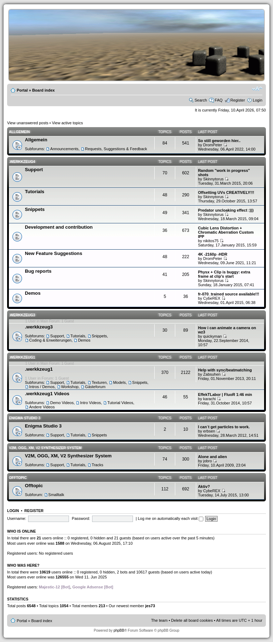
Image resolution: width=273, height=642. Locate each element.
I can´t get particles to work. (224, 427)
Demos (33, 293)
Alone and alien (212, 457)
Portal (22, 90)
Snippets (35, 209)
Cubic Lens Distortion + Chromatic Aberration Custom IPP (226, 232)
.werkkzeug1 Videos (47, 393)
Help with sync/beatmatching (225, 370)
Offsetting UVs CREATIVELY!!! (226, 192)
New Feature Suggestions (53, 253)
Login (257, 100)
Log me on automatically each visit (170, 518)
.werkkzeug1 (22, 357)
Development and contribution (59, 227)
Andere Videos (42, 407)
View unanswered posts (27, 123)
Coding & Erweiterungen (50, 340)
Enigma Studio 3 (25, 418)
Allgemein (19, 132)
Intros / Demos (42, 387)
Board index (43, 90)
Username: (16, 518)
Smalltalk (56, 495)
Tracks (97, 465)
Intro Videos (90, 403)
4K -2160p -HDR (213, 254)
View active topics (67, 123)
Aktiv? (204, 486)
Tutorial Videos (120, 403)
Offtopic (18, 478)
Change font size (257, 89)
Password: (81, 518)
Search (200, 100)
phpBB (118, 630)
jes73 (150, 606)
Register (237, 100)
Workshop (70, 387)
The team (159, 620)
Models (119, 382)
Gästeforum (95, 387)
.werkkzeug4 (22, 162)
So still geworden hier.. (219, 140)
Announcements (64, 149)
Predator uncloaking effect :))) (225, 210)
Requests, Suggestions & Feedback (116, 149)
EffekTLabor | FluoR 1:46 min (225, 394)
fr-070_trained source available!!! (228, 294)
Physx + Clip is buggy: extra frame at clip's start (224, 274)
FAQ (219, 100)
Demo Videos (62, 403)
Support (34, 169)
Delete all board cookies (192, 620)
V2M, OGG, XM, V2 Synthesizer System (45, 448)
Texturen (99, 382)
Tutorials (34, 191)
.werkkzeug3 (22, 315)
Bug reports (38, 271)
